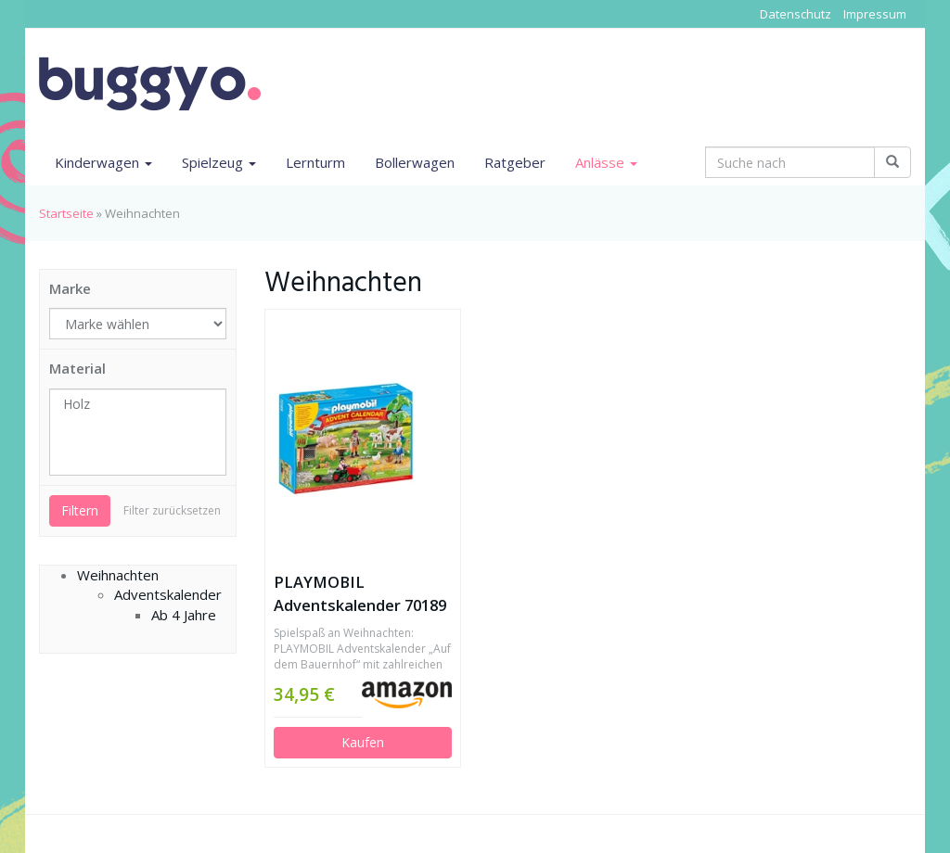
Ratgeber (515, 162)
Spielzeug (219, 162)
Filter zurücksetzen (172, 510)
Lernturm (315, 162)
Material (77, 368)
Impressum (874, 14)
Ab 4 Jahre (183, 614)
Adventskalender (168, 594)
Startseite (66, 213)
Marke (70, 288)
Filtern (79, 510)
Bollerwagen (415, 162)
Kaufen (362, 742)
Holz (137, 404)
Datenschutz (795, 14)
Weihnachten (118, 575)
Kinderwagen (103, 162)
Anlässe (606, 162)
